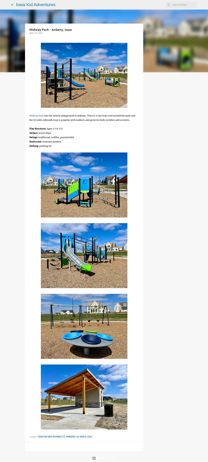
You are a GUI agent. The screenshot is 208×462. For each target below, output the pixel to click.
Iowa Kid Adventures (36, 4)
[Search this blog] (183, 4)
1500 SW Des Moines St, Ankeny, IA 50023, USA (64, 436)
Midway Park (36, 115)
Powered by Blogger (104, 458)
